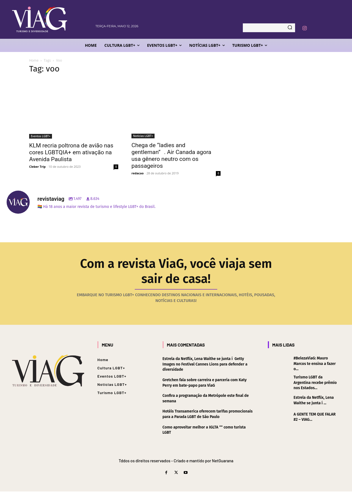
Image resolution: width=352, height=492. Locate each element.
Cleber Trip (37, 166)
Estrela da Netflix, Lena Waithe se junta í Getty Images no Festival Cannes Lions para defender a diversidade (205, 364)
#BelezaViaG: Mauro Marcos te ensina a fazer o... (315, 364)
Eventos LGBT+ (40, 136)
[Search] (290, 27)
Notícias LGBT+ (143, 136)
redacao (137, 173)
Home (33, 60)
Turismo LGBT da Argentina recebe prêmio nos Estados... (315, 383)
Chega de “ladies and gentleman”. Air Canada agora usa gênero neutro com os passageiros (171, 155)
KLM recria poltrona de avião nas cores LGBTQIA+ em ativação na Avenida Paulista (71, 152)
